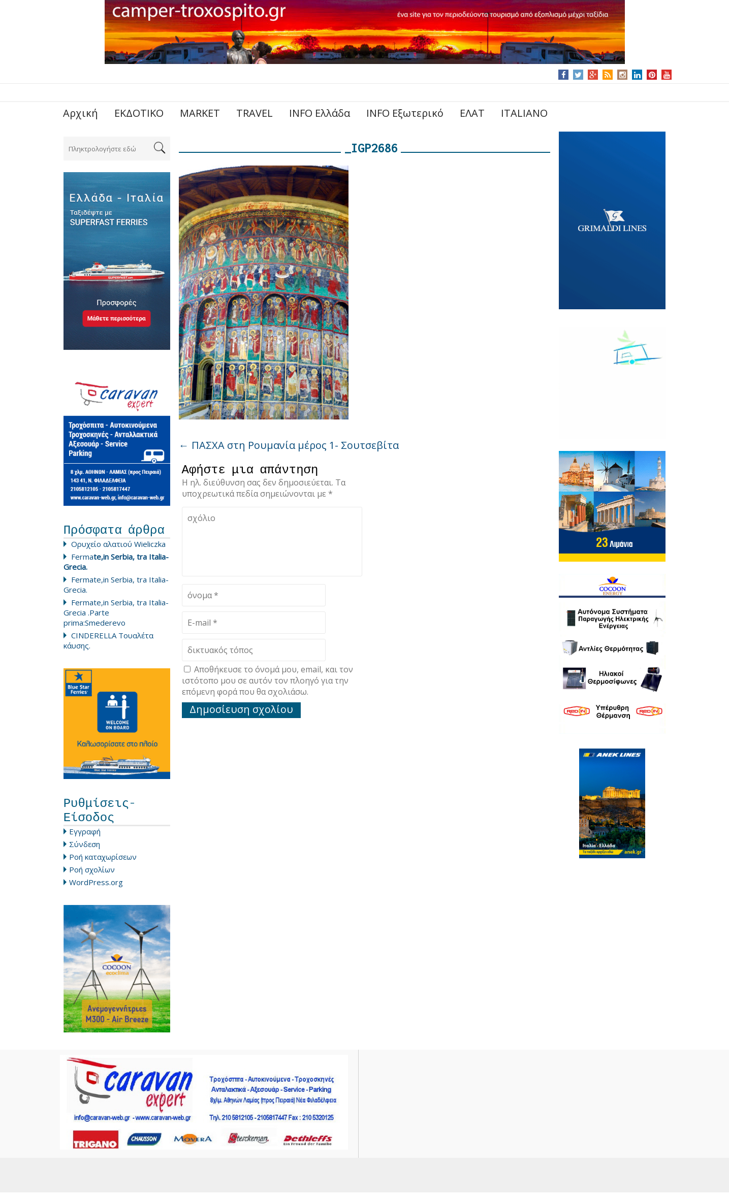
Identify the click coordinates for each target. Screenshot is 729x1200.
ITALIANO (524, 113)
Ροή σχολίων (92, 877)
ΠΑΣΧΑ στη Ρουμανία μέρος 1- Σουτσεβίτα (289, 445)
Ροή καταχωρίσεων (103, 864)
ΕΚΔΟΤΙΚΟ (139, 113)
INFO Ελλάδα (319, 113)
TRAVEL (254, 113)
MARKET (200, 113)
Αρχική (80, 113)
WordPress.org (96, 890)
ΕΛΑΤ (472, 113)
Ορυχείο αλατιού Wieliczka (118, 546)
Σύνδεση (84, 852)
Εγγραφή (85, 839)
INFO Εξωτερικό (404, 113)
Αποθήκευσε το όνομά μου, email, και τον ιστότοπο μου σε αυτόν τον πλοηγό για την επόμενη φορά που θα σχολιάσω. (267, 683)
